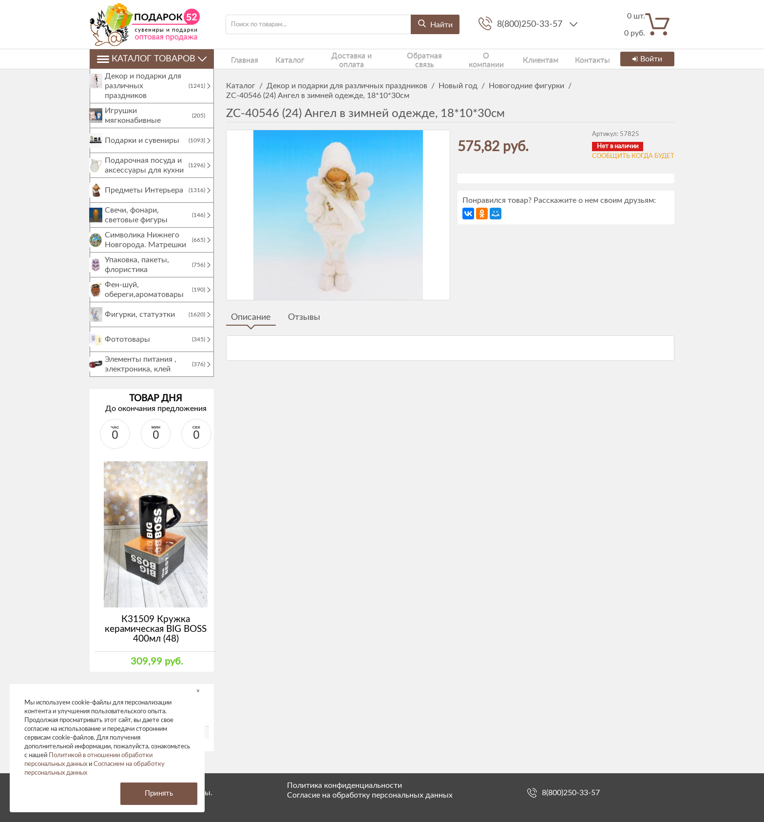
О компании (461, 58)
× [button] (198, 690)
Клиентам (512, 58)
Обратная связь (403, 58)
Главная (238, 58)
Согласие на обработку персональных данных (370, 795)
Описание (251, 317)
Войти (646, 59)
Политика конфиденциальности (344, 785)
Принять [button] (159, 793)
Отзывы (304, 317)
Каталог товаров (152, 59)
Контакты (557, 58)
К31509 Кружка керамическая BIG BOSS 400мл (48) (156, 639)
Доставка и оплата (333, 58)
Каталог (276, 58)
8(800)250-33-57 (531, 24)
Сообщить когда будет (633, 156)
